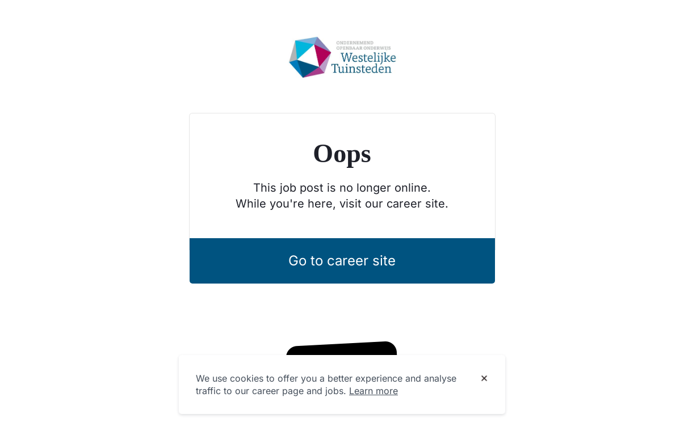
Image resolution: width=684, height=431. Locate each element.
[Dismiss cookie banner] (484, 378)
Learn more (373, 390)
